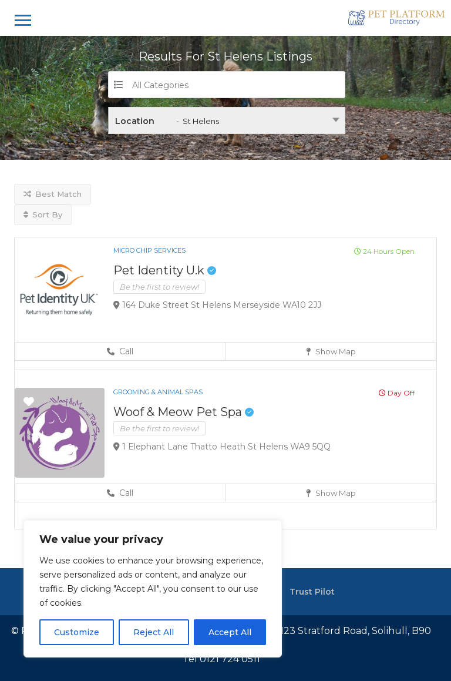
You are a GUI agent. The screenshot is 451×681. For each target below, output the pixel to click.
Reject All (153, 632)
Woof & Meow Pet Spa (183, 412)
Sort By (42, 214)
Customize (76, 632)
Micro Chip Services (149, 250)
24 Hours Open (384, 251)
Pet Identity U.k (164, 270)
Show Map (331, 351)
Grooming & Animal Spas (158, 392)
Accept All (229, 632)
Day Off (397, 392)
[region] (152, 588)
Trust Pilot (312, 591)
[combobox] (226, 120)
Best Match (52, 194)
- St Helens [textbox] (197, 121)
